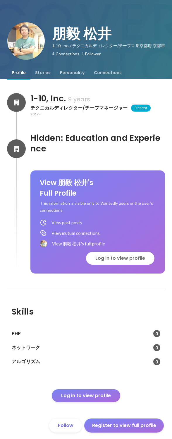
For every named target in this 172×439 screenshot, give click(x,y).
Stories (43, 73)
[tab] (18, 73)
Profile (19, 73)
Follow (65, 425)
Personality (72, 73)
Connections (108, 73)
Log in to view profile (120, 258)
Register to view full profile (124, 425)
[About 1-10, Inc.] (16, 102)
